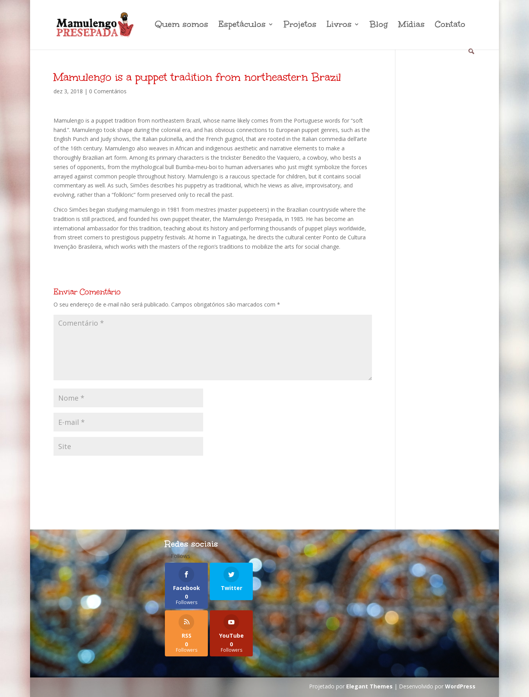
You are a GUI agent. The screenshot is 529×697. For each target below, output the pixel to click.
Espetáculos (242, 25)
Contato (450, 25)
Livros (339, 25)
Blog (379, 25)
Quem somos (181, 25)
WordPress (460, 686)
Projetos (300, 25)
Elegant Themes (369, 686)
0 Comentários (108, 91)
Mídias (411, 25)
